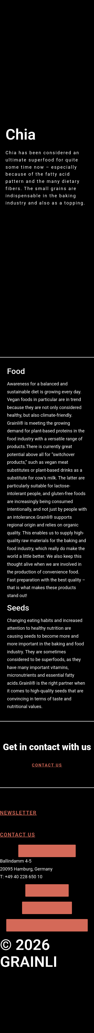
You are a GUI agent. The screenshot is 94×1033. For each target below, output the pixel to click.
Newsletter (18, 813)
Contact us (17, 835)
